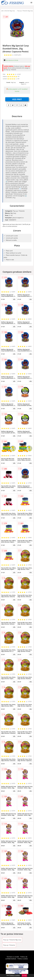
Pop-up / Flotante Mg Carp (25, 11)
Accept (24, 975)
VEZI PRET (17, 99)
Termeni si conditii (13, 957)
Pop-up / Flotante (9, 945)
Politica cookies (22, 959)
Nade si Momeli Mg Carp (7, 11)
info (14, 299)
